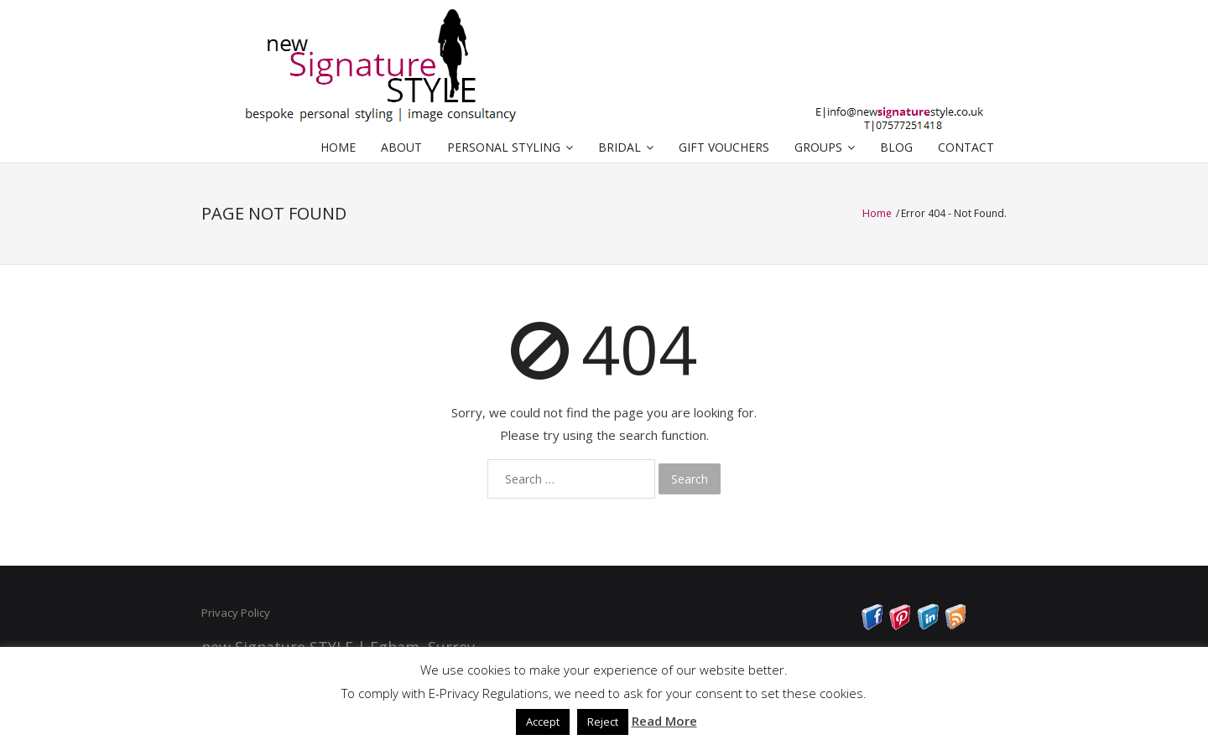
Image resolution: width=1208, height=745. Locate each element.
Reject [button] (602, 721)
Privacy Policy (235, 612)
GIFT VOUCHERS (724, 147)
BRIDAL (619, 147)
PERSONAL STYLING (503, 147)
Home (878, 213)
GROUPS (818, 147)
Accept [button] (543, 721)
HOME (338, 147)
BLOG (896, 147)
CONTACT (966, 147)
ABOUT (401, 147)
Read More (664, 720)
